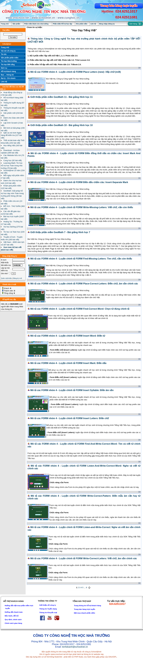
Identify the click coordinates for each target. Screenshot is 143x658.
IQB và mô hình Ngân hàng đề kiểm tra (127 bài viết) (11, 135)
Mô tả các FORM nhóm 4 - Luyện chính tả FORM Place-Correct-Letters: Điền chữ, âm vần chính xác (84, 283)
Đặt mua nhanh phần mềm (84, 613)
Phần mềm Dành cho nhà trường (36, 24)
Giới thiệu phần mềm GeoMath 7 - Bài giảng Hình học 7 (60, 232)
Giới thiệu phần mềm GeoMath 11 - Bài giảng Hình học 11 (61, 97)
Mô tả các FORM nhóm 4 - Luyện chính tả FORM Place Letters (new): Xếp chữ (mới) (75, 72)
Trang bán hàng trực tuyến (84, 609)
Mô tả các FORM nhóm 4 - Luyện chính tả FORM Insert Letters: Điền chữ (69, 418)
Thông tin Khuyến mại (48, 612)
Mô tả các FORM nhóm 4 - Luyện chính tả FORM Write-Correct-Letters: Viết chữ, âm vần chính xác (83, 558)
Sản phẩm (16, 24)
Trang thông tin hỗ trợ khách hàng (87, 605)
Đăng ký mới (17, 278)
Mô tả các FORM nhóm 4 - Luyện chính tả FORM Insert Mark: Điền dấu (68, 363)
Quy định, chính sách (13, 619)
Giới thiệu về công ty (47, 605)
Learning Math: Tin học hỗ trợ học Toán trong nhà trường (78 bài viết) (11, 165)
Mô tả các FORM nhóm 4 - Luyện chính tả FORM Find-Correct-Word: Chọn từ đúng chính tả (79, 309)
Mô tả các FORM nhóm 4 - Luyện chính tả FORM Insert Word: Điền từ (67, 336)
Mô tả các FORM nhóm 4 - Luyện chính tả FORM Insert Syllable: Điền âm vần (72, 390)
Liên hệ (93, 24)
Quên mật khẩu (6, 278)
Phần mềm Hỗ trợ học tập (62, 24)
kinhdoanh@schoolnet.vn (75, 647)
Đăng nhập (103, 24)
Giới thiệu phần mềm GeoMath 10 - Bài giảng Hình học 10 (61, 125)
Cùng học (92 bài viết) (12, 160)
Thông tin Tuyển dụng (48, 609)
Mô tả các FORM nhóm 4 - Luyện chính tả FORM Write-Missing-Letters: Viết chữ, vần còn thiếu (81, 207)
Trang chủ (5, 24)
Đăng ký (112, 24)
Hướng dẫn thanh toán (14, 612)
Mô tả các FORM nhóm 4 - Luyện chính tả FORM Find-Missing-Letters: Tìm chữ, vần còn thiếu (81, 258)
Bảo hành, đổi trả (11, 616)
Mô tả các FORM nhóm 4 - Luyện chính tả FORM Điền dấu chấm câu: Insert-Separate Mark (79, 182)
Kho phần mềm (81, 24)
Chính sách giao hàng (13, 623)
